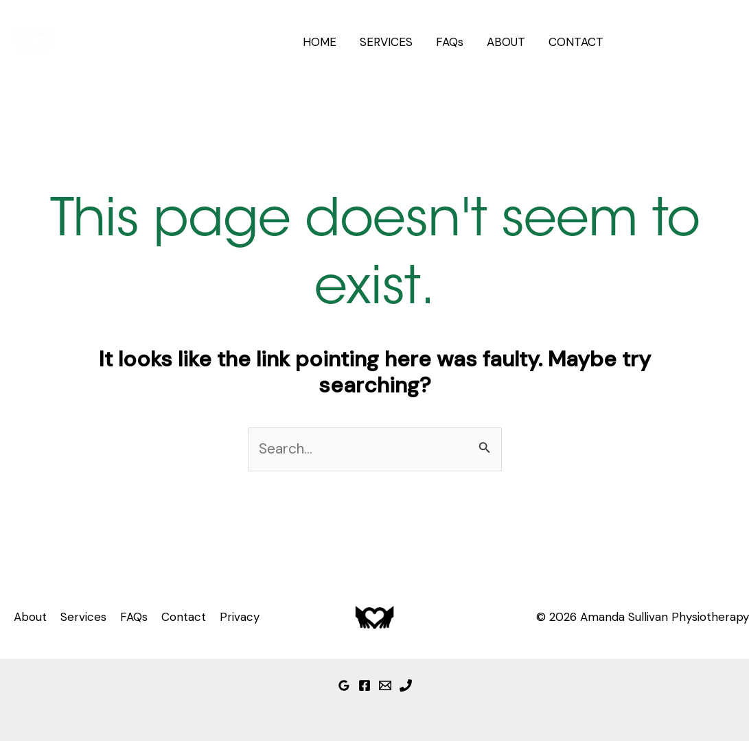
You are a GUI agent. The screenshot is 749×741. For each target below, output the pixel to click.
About (30, 616)
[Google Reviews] (344, 685)
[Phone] (406, 685)
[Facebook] (364, 685)
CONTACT (576, 41)
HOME (319, 41)
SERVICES (386, 41)
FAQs (449, 41)
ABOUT (506, 41)
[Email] (385, 685)
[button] (682, 42)
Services (83, 616)
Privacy (240, 616)
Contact (183, 616)
